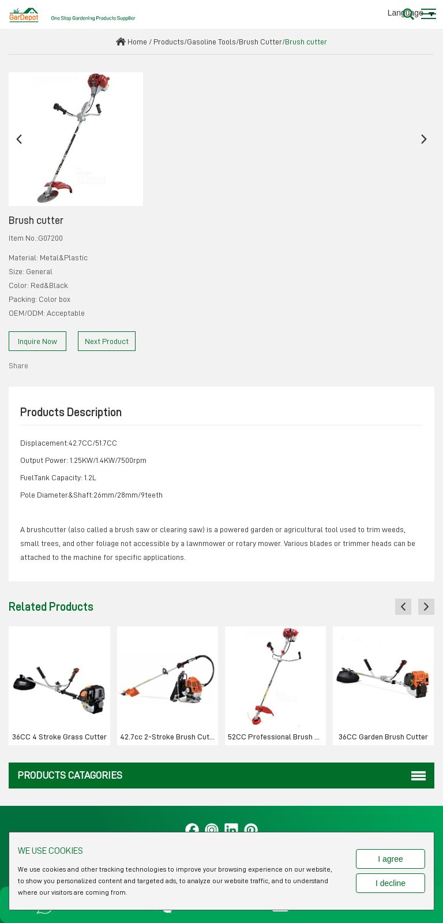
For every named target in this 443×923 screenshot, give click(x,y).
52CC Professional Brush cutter (277, 737)
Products (168, 42)
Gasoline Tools (211, 42)
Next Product (107, 341)
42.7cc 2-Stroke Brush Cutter (169, 737)
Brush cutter (306, 42)
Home (137, 42)
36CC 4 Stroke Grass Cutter (59, 737)
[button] (19, 139)
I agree (390, 859)
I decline (391, 883)
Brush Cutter (260, 42)
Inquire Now (37, 341)
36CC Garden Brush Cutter (383, 737)
